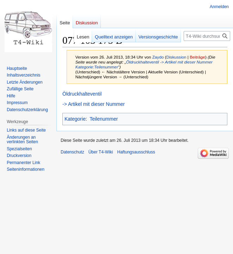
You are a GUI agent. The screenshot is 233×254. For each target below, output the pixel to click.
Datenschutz (72, 152)
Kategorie (75, 119)
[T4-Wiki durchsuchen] (207, 36)
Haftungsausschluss (136, 152)
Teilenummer (104, 119)
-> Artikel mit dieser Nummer (186, 62)
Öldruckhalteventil (142, 62)
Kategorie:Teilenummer (96, 67)
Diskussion (176, 57)
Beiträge (197, 57)
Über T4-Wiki (100, 152)
